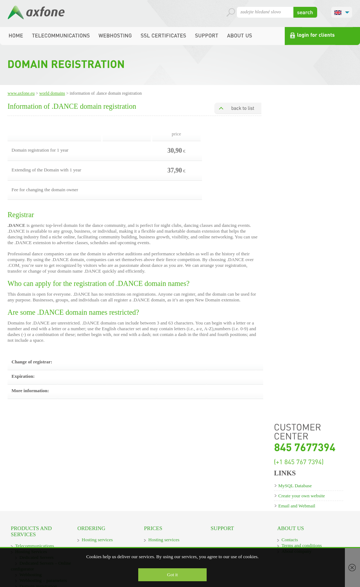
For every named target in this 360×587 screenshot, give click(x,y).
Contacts (290, 539)
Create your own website (301, 495)
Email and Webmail (296, 505)
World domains (52, 93)
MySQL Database (295, 485)
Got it (172, 574)
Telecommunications (34, 545)
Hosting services (97, 539)
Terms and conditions (302, 545)
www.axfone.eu (21, 93)
